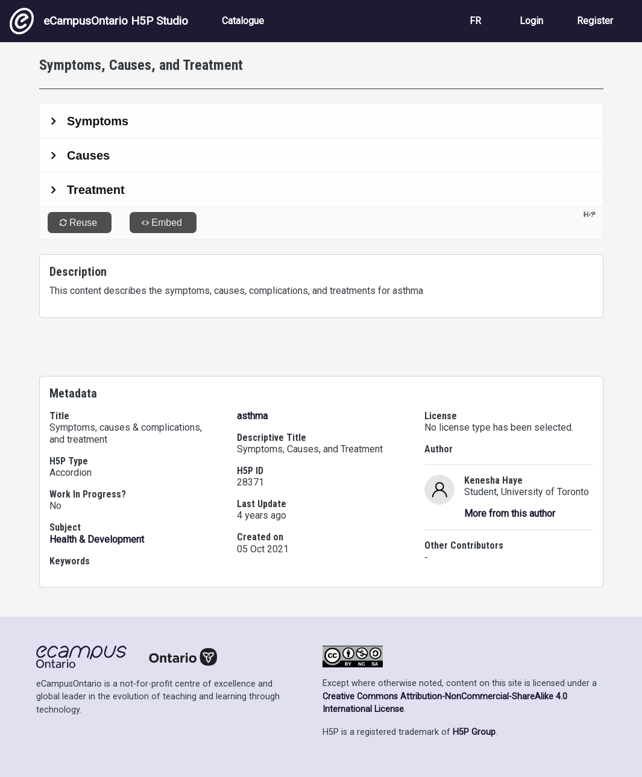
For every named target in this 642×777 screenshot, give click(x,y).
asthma (252, 416)
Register (595, 21)
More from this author (509, 513)
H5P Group (474, 732)
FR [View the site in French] (475, 21)
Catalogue (243, 21)
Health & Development (96, 539)
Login (531, 21)
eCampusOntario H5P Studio (99, 21)
